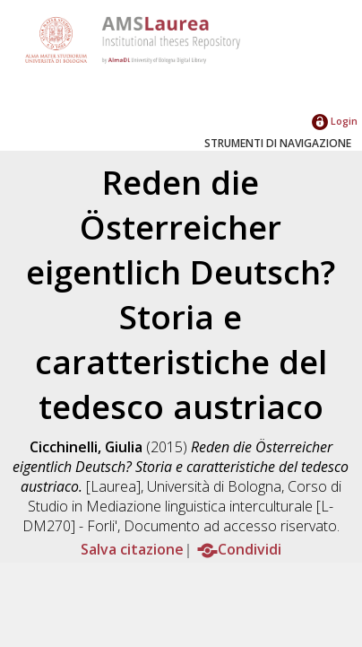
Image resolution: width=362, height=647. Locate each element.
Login (335, 120)
